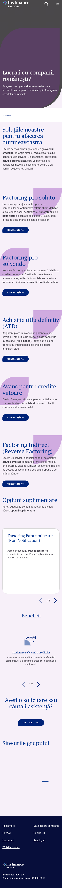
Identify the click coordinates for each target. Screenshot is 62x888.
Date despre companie (46, 825)
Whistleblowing (11, 847)
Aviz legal (39, 840)
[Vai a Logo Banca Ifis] (16, 760)
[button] (46, 4)
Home (6, 115)
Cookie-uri (39, 833)
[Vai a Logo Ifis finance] (45, 775)
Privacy (6, 833)
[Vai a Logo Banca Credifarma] (45, 760)
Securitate (8, 840)
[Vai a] (16, 789)
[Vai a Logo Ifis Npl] (16, 775)
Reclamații (8, 825)
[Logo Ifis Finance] (16, 4)
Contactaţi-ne (15, 230)
